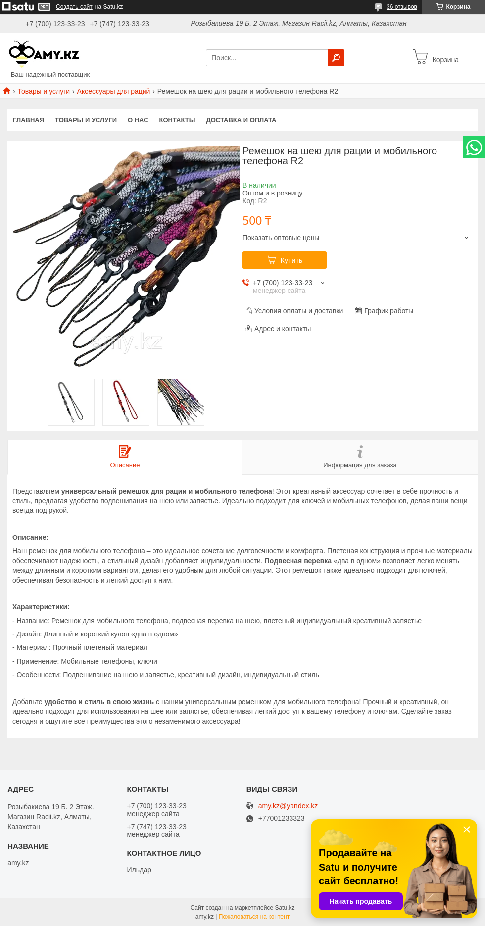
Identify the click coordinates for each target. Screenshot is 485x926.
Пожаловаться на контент (254, 916)
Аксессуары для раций (113, 91)
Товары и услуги (43, 91)
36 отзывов (402, 6)
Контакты (177, 120)
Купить (291, 260)
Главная (28, 120)
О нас (138, 120)
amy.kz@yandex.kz (288, 806)
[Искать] (336, 57)
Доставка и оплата (241, 120)
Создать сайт (74, 6)
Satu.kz (284, 907)
